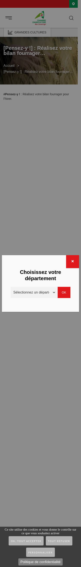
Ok (64, 292)
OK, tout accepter (26, 541)
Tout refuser (59, 541)
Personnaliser (40, 552)
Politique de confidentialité (41, 562)
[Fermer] (72, 261)
